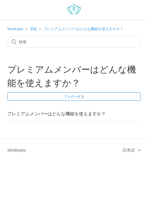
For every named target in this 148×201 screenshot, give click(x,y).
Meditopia (15, 29)
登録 (33, 29)
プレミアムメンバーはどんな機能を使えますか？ (83, 29)
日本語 (129, 150)
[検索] (73, 41)
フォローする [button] (74, 97)
